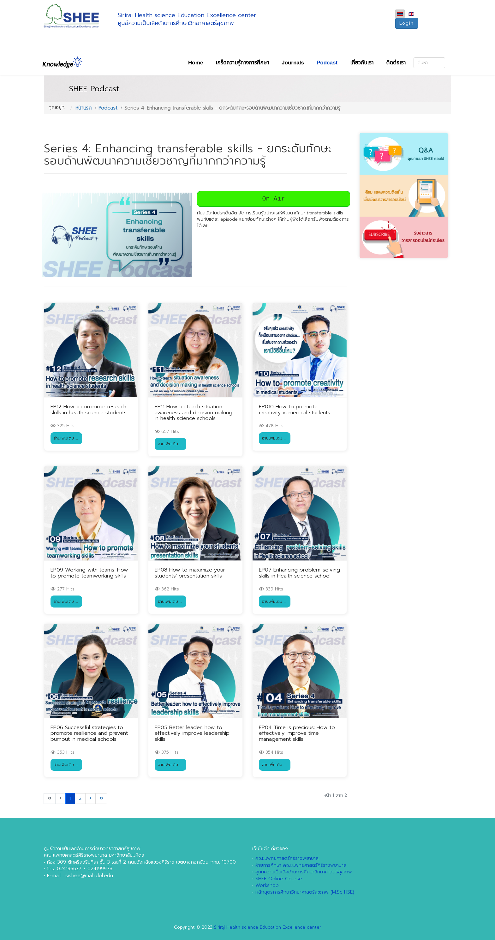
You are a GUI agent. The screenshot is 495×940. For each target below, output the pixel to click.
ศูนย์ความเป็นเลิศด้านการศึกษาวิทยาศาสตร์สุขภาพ (303, 871)
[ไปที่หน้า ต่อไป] (90, 798)
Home (195, 63)
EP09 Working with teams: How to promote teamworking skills (89, 572)
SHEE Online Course (278, 878)
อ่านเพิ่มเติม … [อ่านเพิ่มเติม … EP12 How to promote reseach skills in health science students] (66, 438)
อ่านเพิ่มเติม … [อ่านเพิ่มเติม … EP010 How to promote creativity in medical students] (274, 438)
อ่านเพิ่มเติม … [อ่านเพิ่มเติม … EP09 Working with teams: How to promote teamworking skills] (66, 601)
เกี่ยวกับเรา (361, 63)
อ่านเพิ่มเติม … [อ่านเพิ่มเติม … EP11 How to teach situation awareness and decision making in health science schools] (170, 444)
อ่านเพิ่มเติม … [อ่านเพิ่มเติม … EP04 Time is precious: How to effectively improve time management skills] (274, 765)
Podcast (327, 63)
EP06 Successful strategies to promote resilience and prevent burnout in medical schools (89, 733)
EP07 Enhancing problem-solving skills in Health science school (299, 572)
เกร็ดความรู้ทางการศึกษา (242, 63)
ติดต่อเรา (396, 63)
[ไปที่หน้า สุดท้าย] (101, 798)
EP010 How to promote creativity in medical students (294, 409)
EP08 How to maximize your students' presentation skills (190, 572)
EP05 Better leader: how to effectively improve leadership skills (192, 733)
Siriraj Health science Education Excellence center (267, 927)
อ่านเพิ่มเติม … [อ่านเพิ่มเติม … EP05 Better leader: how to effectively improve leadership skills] (170, 765)
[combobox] (429, 62)
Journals (293, 63)
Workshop (267, 885)
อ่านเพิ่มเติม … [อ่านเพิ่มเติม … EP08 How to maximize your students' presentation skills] (170, 601)
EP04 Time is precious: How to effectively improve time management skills (297, 733)
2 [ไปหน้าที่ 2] (80, 798)
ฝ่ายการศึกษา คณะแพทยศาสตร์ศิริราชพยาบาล (300, 865)
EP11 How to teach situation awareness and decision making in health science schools (193, 412)
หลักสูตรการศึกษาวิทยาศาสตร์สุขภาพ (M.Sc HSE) (304, 892)
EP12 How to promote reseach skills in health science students (89, 409)
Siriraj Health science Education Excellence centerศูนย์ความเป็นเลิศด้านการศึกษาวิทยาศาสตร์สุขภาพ (187, 19)
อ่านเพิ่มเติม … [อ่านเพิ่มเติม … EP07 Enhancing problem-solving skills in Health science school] (274, 601)
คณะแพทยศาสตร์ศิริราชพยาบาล (287, 858)
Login (406, 23)
